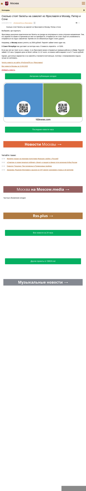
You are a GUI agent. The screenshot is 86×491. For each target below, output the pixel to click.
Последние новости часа (43, 129)
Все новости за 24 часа (43, 233)
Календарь (6, 10)
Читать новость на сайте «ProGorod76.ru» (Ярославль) (22, 62)
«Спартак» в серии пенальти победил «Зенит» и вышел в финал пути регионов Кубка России (42, 162)
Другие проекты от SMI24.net (43, 261)
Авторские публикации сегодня (43, 76)
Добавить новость (8, 70)
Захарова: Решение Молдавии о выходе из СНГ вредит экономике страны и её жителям (40, 170)
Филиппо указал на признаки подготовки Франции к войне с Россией (32, 159)
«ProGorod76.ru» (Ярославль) (23, 23)
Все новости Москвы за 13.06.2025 (15, 66)
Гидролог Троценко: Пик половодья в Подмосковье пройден (29, 166)
